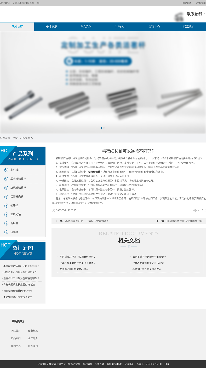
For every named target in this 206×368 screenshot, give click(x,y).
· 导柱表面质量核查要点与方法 (18, 284)
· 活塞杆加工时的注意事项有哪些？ (20, 278)
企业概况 (51, 26)
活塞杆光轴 (16, 196)
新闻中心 (154, 26)
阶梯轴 (14, 232)
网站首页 (17, 26)
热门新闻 (22, 250)
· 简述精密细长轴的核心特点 (17, 290)
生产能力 (120, 26)
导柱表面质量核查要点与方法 (148, 263)
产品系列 (85, 26)
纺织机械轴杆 (18, 187)
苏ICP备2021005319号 (157, 364)
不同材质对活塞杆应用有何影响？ (78, 257)
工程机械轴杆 (18, 178)
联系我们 (201, 3)
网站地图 (187, 3)
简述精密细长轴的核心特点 (74, 269)
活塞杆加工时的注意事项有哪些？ (78, 263)
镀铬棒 (14, 205)
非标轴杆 (15, 169)
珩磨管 (14, 223)
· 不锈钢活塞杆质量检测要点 (17, 297)
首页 (16, 138)
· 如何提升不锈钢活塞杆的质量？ (19, 272)
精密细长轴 (94, 171)
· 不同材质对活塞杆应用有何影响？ (20, 266)
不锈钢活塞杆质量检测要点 (147, 269)
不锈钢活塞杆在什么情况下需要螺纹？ (87, 221)
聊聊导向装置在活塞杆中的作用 (185, 221)
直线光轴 (15, 214)
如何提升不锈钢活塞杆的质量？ (149, 257)
